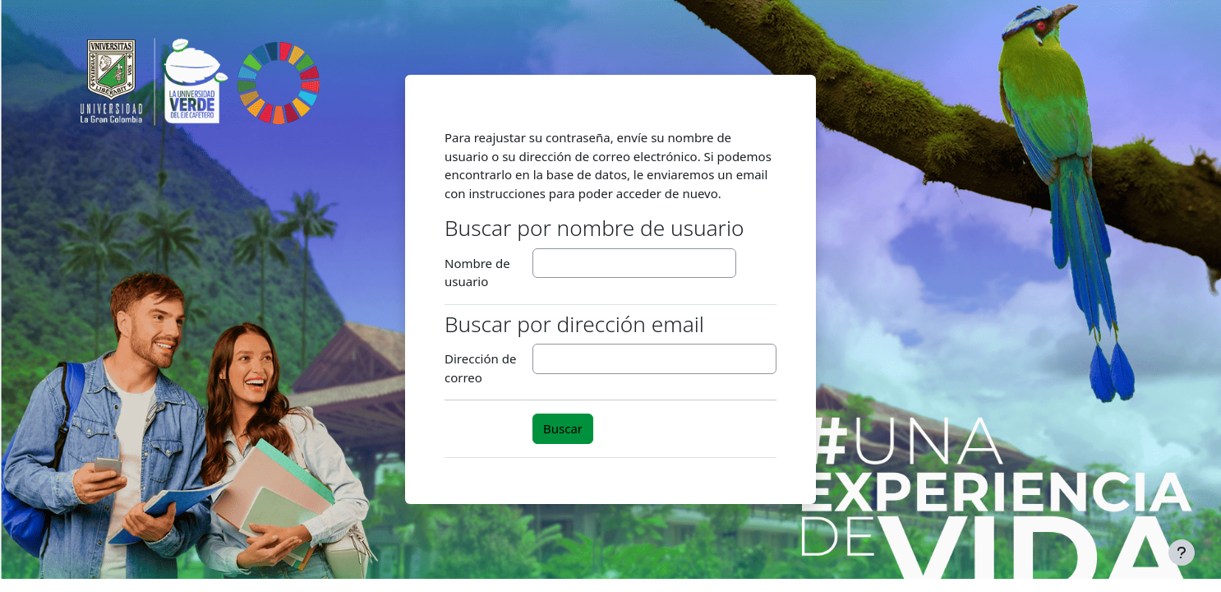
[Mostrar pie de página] (1181, 552)
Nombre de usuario (477, 272)
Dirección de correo (480, 368)
